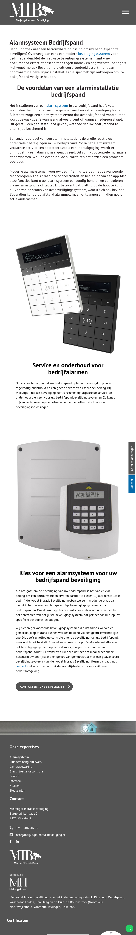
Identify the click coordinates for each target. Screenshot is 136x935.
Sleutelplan (17, 790)
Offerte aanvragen (132, 458)
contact (21, 666)
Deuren (14, 776)
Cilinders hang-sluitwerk (26, 762)
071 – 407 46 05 (24, 828)
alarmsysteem (57, 105)
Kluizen (14, 786)
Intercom (16, 781)
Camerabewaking (21, 767)
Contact (132, 484)
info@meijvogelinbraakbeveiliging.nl (37, 835)
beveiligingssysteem (94, 53)
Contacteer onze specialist (42, 686)
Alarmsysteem (19, 757)
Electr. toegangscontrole (26, 771)
